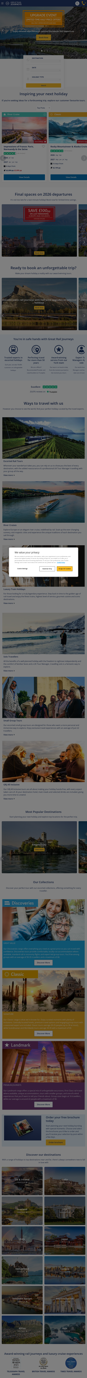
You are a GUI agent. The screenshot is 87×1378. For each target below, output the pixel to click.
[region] (43, 562)
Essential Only (47, 569)
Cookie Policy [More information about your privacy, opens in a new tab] (61, 562)
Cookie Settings (22, 568)
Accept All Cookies (65, 569)
